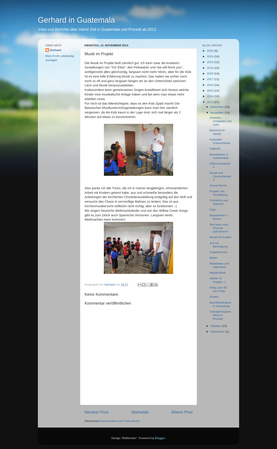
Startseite (139, 412)
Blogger (160, 438)
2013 (210, 102)
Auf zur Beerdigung (219, 244)
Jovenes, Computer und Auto (221, 121)
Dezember (217, 106)
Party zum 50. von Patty (219, 289)
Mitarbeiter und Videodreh (219, 265)
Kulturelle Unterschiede (220, 141)
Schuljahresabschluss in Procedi (220, 315)
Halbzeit (215, 148)
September (217, 331)
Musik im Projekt (220, 237)
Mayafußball (218, 272)
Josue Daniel (218, 185)
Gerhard (55, 50)
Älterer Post (182, 412)
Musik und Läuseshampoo (220, 176)
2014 (210, 96)
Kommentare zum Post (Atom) (120, 421)
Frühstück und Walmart (219, 202)
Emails (214, 296)
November (217, 112)
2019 (210, 67)
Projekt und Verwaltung (218, 193)
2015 (210, 90)
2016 (210, 85)
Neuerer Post (96, 412)
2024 (210, 56)
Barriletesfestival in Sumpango (220, 304)
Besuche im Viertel (217, 132)
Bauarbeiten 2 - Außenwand (220, 156)
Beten (213, 257)
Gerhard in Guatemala (76, 20)
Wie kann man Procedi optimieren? (219, 228)
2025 (210, 50)
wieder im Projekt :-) (218, 280)
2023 (210, 62)
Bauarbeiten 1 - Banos (220, 217)
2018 (210, 73)
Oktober (216, 326)
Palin (213, 209)
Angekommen (219, 252)
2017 (210, 79)
